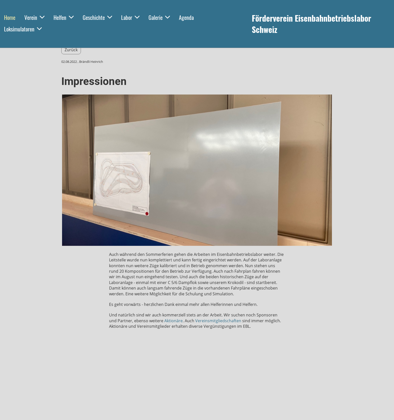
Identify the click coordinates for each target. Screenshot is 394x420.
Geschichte (97, 17)
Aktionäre (173, 320)
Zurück (71, 50)
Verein (34, 17)
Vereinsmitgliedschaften (218, 320)
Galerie (159, 17)
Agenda (186, 17)
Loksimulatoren (23, 29)
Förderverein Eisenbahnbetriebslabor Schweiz (311, 24)
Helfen (64, 17)
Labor (130, 17)
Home (9, 17)
